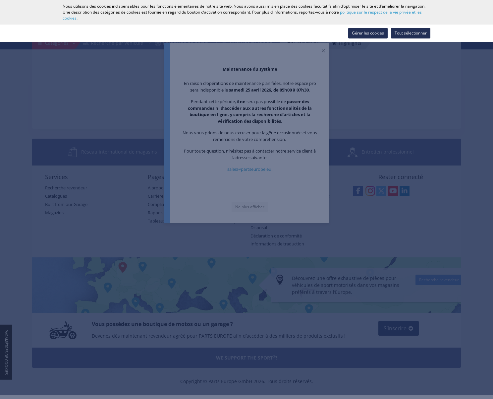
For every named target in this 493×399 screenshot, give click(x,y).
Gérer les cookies (368, 33)
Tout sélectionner (411, 33)
